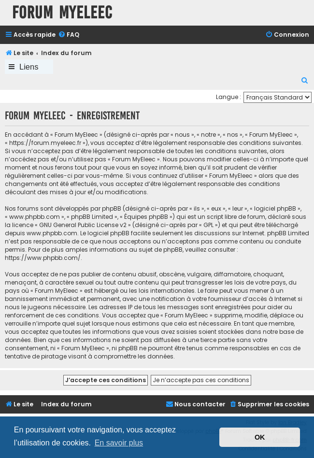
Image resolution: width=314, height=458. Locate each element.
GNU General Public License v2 (83, 225)
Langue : (228, 97)
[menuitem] (68, 35)
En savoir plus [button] (119, 443)
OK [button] (260, 437)
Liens (28, 66)
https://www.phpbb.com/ (43, 258)
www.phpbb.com (52, 233)
